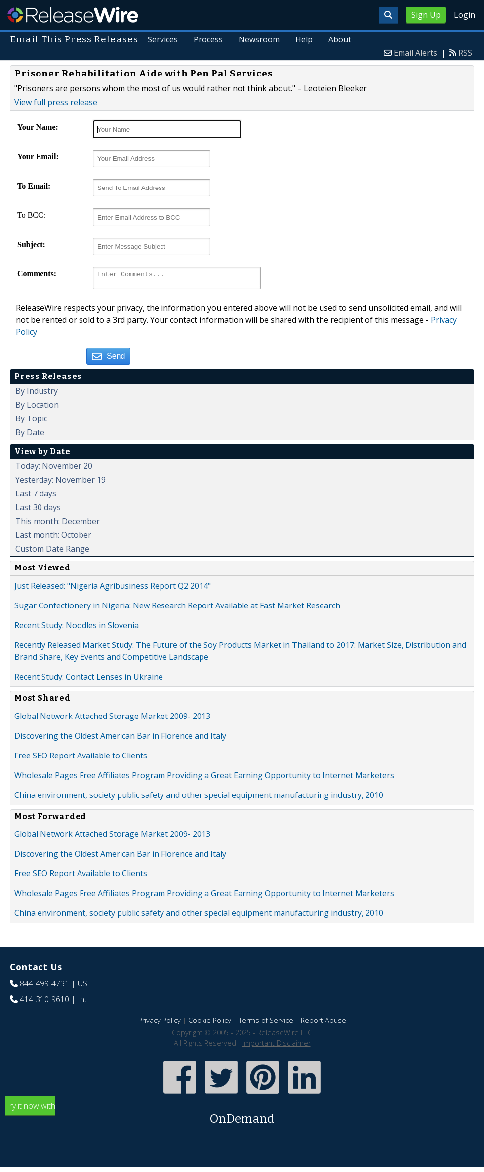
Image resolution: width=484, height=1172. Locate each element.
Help (304, 39)
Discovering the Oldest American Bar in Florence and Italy (120, 738)
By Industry (36, 393)
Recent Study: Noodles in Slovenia (76, 628)
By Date (29, 435)
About (339, 39)
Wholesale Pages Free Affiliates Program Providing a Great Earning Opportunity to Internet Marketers (204, 778)
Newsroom (259, 39)
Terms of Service (266, 1023)
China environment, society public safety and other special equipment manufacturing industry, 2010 (198, 798)
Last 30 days (38, 510)
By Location (37, 407)
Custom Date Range (52, 551)
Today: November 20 (53, 468)
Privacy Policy (159, 1023)
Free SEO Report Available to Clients (80, 758)
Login (464, 14)
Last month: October (53, 537)
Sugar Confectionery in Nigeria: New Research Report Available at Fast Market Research (177, 608)
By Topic (31, 421)
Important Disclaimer (276, 1046)
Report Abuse (323, 1023)
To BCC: (31, 215)
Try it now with (242, 1117)
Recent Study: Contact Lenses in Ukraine (88, 679)
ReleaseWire (73, 15)
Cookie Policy (209, 1023)
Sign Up (426, 14)
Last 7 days (35, 496)
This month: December (57, 524)
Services (164, 39)
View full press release (55, 102)
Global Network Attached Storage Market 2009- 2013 (112, 719)
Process (208, 39)
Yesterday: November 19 (60, 482)
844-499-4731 (44, 986)
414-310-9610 (44, 1002)
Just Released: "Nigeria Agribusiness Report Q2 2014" (112, 588)
